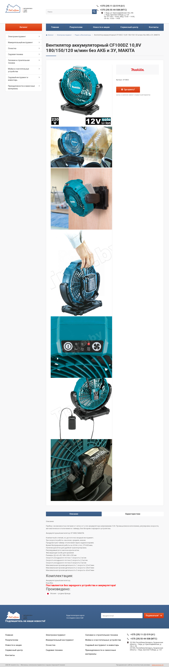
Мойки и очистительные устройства (18, 70)
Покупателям (76, 27)
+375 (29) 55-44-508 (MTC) (113, 10)
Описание (73, 514)
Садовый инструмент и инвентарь (18, 78)
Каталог (23, 27)
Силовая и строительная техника (19, 61)
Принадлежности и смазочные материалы (21, 87)
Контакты (153, 27)
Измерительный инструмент (20, 42)
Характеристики (132, 514)
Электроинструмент (17, 36)
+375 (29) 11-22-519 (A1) (112, 6)
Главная (55, 27)
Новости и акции (101, 27)
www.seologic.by (157, 665)
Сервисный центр (129, 27)
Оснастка (12, 48)
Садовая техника (15, 54)
